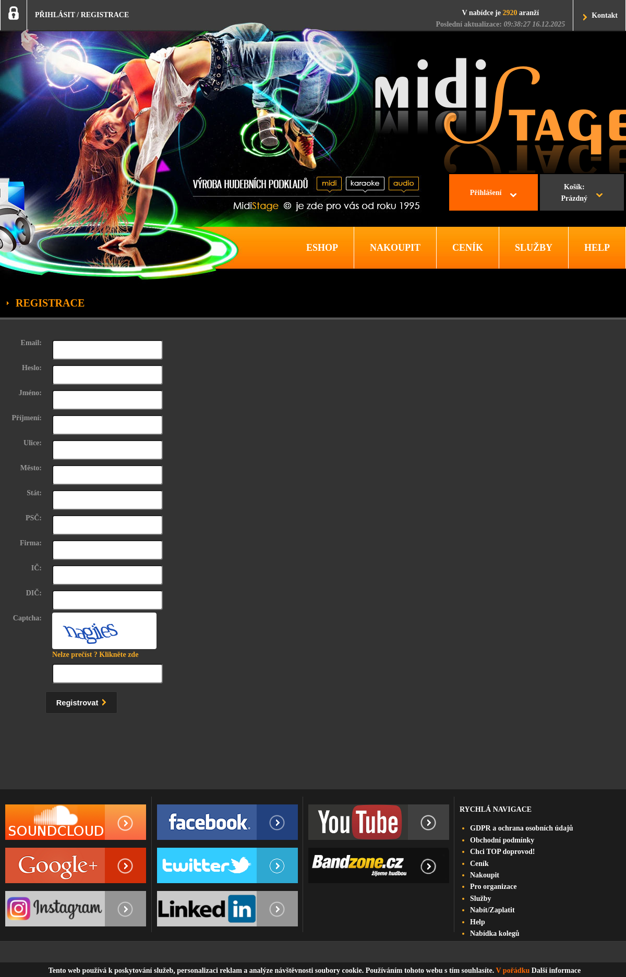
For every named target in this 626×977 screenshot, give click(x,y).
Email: (31, 343)
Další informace (556, 970)
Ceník (479, 864)
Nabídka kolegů (495, 933)
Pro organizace (493, 886)
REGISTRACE (105, 15)
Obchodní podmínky (502, 840)
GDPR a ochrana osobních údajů (521, 828)
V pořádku (513, 970)
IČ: (36, 568)
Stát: (34, 493)
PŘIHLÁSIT (55, 15)
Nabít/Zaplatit (492, 910)
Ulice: (32, 443)
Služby (480, 898)
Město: (31, 468)
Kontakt (605, 15)
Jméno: (30, 393)
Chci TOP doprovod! (502, 852)
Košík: (574, 194)
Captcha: (27, 618)
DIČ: (34, 593)
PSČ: (34, 518)
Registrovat (83, 701)
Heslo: (32, 368)
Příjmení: (26, 418)
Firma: (31, 543)
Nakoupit (484, 875)
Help (477, 922)
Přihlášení (486, 193)
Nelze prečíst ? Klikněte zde (95, 654)
